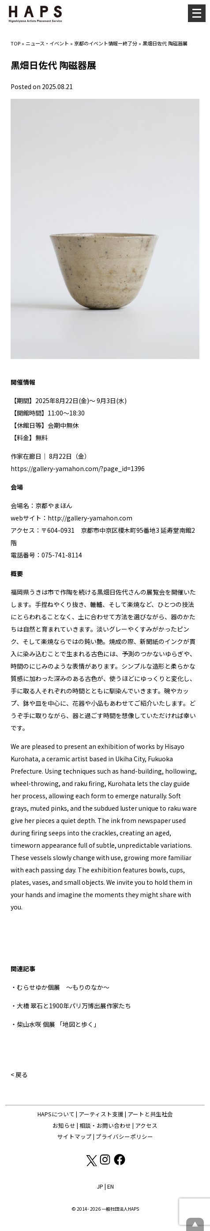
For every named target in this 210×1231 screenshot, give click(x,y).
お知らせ (63, 1125)
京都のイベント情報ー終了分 (105, 43)
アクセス (146, 1125)
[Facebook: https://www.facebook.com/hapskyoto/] (119, 1164)
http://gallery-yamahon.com (90, 517)
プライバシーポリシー (124, 1136)
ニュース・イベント (47, 43)
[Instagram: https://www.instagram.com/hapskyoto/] (105, 1164)
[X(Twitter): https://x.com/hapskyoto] (91, 1164)
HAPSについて (56, 1114)
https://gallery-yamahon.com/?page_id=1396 (78, 468)
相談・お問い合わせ (105, 1125)
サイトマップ (74, 1136)
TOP (15, 43)
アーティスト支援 (101, 1114)
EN (110, 1186)
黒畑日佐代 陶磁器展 (165, 43)
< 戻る (19, 1074)
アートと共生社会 (150, 1114)
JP (100, 1186)
